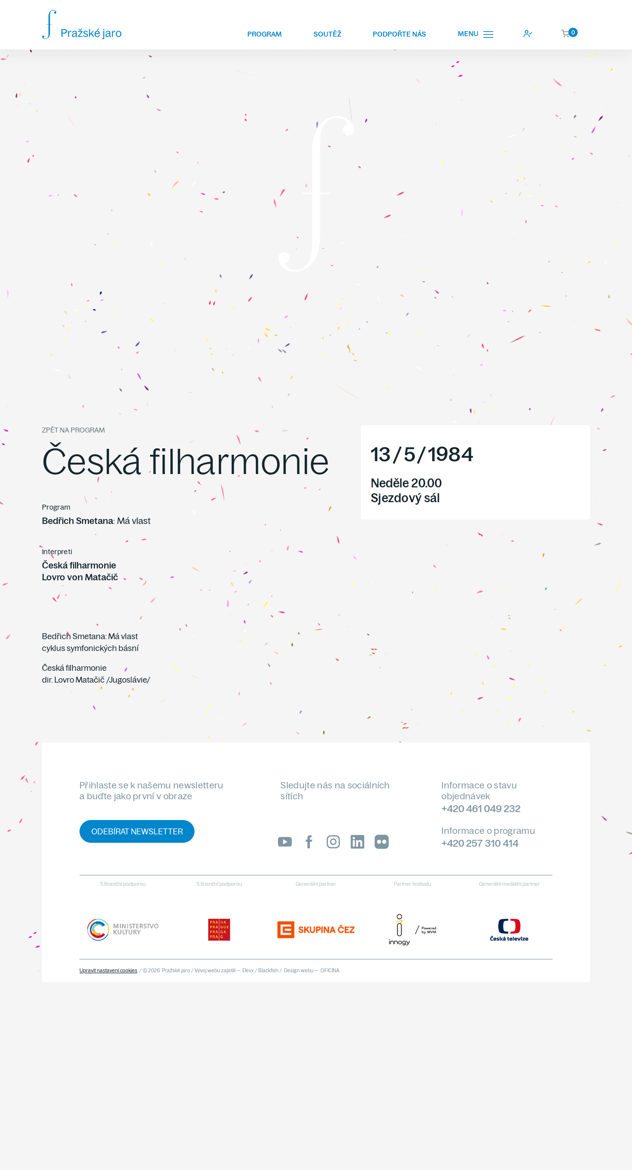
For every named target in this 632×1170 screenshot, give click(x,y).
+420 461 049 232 (480, 808)
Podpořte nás (399, 34)
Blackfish (268, 970)
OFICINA (330, 970)
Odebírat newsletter (137, 831)
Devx (248, 970)
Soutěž (327, 34)
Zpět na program (73, 430)
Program (264, 34)
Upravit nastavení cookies (108, 970)
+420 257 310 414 (479, 843)
